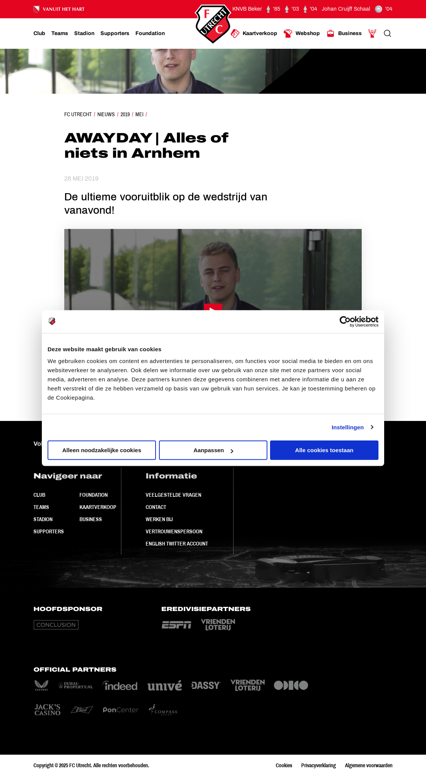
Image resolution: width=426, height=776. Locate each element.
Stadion (42, 519)
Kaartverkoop (97, 507)
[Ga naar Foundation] (150, 33)
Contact (156, 507)
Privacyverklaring (318, 765)
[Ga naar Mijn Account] (372, 33)
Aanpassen (213, 450)
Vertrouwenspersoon (174, 531)
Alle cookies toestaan (324, 450)
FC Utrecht (78, 114)
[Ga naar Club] (39, 33)
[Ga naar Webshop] (301, 33)
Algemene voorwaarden (369, 765)
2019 (125, 114)
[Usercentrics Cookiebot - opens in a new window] (345, 321)
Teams (41, 507)
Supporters (48, 531)
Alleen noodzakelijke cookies (101, 450)
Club (39, 494)
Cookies (284, 765)
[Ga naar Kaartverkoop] (253, 33)
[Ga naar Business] (344, 33)
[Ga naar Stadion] (84, 33)
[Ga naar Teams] (59, 33)
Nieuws (106, 114)
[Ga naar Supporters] (114, 33)
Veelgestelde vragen (173, 494)
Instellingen (348, 427)
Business (90, 519)
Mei (139, 114)
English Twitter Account (177, 543)
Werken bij (159, 519)
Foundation (93, 494)
